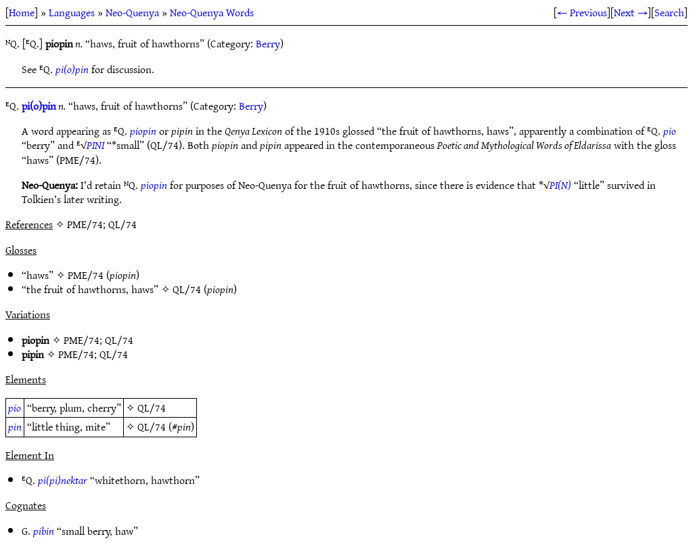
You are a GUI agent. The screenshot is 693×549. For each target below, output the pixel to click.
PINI (95, 144)
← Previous (582, 12)
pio (669, 130)
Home (22, 12)
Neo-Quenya (132, 12)
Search (669, 12)
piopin (143, 130)
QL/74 (187, 289)
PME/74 (86, 274)
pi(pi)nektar (62, 479)
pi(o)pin (72, 69)
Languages (72, 12)
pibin (43, 530)
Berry (268, 43)
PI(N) (560, 184)
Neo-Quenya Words (212, 12)
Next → (631, 12)
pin (15, 426)
